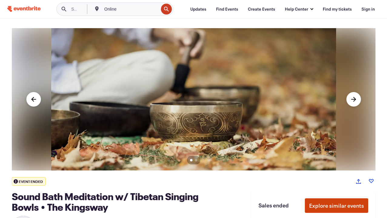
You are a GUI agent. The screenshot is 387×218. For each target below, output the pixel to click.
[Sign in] (368, 9)
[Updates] (198, 9)
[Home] (24, 9)
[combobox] (131, 9)
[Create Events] (261, 9)
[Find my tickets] (337, 9)
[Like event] (371, 181)
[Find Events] (227, 9)
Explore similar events (336, 205)
